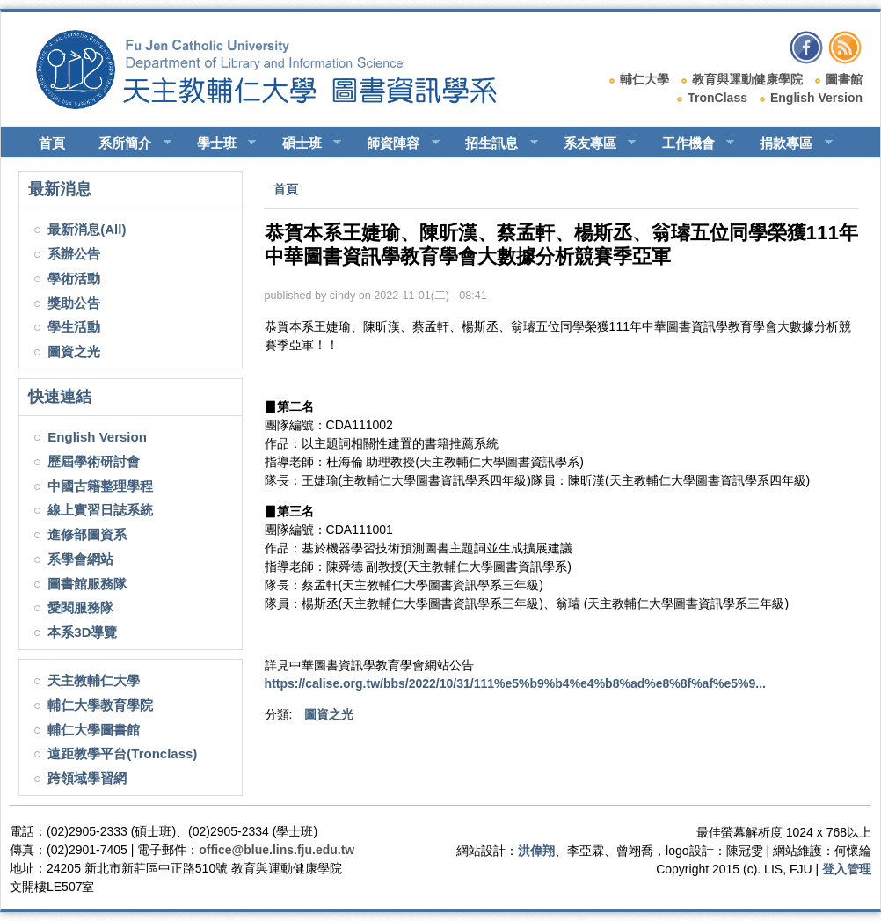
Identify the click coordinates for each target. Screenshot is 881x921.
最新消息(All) (86, 229)
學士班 (219, 143)
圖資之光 (73, 351)
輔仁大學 (644, 79)
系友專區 (592, 143)
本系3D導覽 (82, 632)
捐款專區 (788, 143)
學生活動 (73, 326)
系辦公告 (73, 253)
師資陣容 (395, 143)
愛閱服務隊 (80, 607)
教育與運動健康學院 (747, 79)
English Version (816, 98)
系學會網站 (80, 559)
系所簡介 (127, 143)
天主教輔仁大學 (93, 680)
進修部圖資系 (87, 534)
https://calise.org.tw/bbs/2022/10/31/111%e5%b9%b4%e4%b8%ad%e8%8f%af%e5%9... (515, 683)
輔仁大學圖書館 (93, 729)
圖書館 (844, 79)
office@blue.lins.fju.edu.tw (276, 850)
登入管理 (846, 869)
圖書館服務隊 (87, 583)
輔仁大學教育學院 (100, 705)
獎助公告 (73, 303)
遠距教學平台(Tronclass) (122, 753)
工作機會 (690, 143)
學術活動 (73, 278)
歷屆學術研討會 (93, 461)
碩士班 (304, 143)
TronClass (717, 98)
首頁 (52, 142)
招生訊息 (493, 143)
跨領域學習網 (87, 778)
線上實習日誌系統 (100, 509)
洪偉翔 (536, 851)
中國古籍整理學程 (100, 486)
